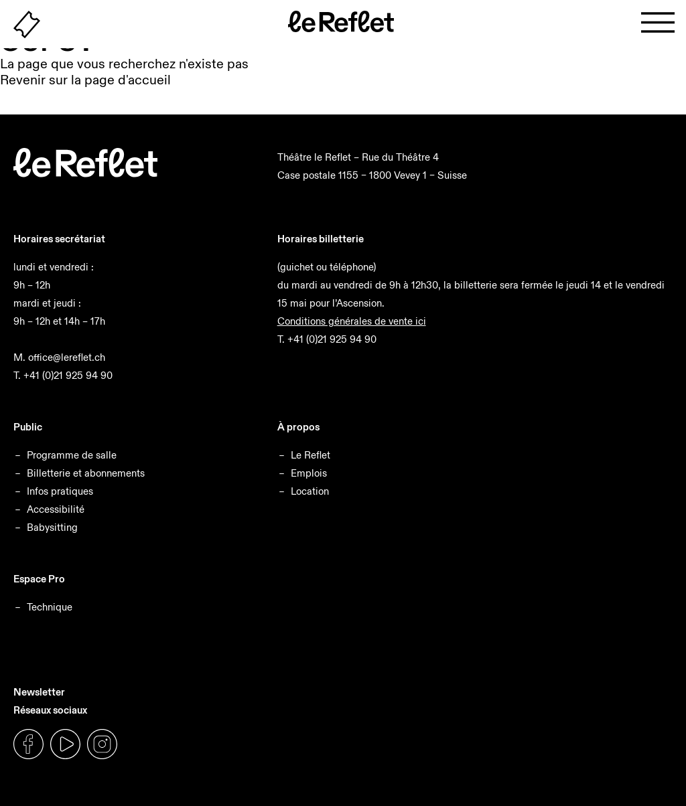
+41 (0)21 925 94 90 (68, 375)
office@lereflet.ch (66, 357)
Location (310, 491)
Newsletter (39, 692)
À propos (298, 426)
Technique (49, 606)
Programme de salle (72, 455)
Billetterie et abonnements (86, 473)
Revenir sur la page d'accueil (85, 80)
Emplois (309, 473)
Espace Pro (39, 578)
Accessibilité (55, 509)
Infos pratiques (60, 491)
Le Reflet (310, 455)
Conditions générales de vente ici (351, 321)
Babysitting (52, 527)
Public (27, 426)
